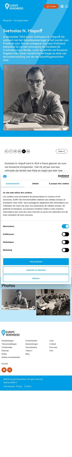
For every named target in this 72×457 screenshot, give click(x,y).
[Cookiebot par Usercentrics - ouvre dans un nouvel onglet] (58, 176)
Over (51, 341)
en (28, 151)
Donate (51, 6)
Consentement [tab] (12, 183)
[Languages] (62, 6)
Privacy (19, 386)
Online (4, 354)
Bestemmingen (32, 344)
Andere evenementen (11, 357)
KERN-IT (13, 382)
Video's (29, 351)
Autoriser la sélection (36, 270)
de (19, 151)
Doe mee (53, 347)
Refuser (36, 278)
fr (15, 151)
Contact (52, 344)
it (11, 151)
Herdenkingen (8, 341)
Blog (27, 354)
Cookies (27, 386)
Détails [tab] (35, 183)
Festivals (5, 351)
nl (24, 151)
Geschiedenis (31, 347)
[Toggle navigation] (67, 6)
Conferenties (7, 347)
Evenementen (31, 341)
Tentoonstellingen (9, 344)
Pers (51, 351)
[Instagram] (9, 369)
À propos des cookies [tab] (59, 183)
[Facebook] (4, 369)
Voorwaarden (9, 386)
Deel (62, 151)
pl (7, 151)
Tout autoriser (36, 262)
